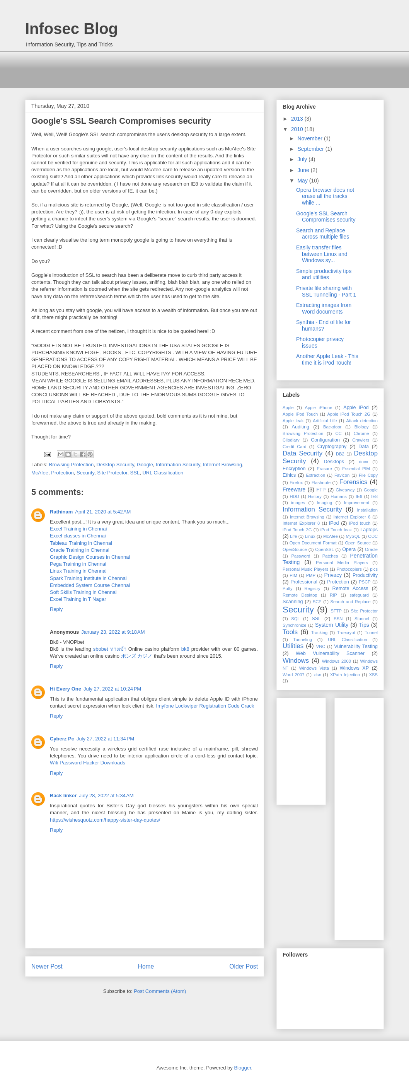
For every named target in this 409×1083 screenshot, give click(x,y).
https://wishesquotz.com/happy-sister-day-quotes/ (105, 820)
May (303, 180)
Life (293, 536)
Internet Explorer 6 (351, 517)
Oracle (371, 549)
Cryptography (332, 446)
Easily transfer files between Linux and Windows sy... (322, 254)
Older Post (243, 966)
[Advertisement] (166, 68)
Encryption (294, 468)
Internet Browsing (222, 464)
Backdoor (332, 427)
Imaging (324, 502)
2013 (298, 119)
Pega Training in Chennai (78, 564)
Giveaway (345, 490)
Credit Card (294, 446)
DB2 (340, 454)
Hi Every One (65, 689)
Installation (367, 510)
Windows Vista (314, 668)
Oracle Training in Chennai (79, 550)
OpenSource (295, 549)
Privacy (333, 575)
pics (374, 569)
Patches (330, 556)
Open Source (358, 543)
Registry (312, 588)
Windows (296, 660)
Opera (349, 549)
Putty (288, 588)
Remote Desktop (300, 595)
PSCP (364, 582)
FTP (321, 490)
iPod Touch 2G (297, 529)
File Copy (368, 475)
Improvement (356, 502)
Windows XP (354, 668)
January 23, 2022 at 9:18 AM (113, 632)
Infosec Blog (71, 28)
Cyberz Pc (62, 739)
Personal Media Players (342, 562)
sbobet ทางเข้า (109, 649)
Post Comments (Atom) (160, 991)
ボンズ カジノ (137, 656)
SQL (295, 618)
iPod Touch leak (336, 529)
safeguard (359, 595)
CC (338, 433)
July (302, 159)
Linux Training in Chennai (78, 571)
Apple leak (293, 420)
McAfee (39, 473)
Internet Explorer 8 (301, 523)
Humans (339, 496)
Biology (361, 427)
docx (363, 461)
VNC (320, 646)
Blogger (242, 1068)
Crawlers (360, 440)
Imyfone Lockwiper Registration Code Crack (205, 706)
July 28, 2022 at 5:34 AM (106, 795)
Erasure (324, 468)
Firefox (296, 482)
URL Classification (162, 473)
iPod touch (359, 523)
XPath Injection (345, 674)
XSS (373, 674)
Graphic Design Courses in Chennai (90, 557)
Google (145, 464)
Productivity (365, 575)
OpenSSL (324, 549)
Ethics (289, 475)
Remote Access (350, 588)
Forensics (353, 482)
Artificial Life (325, 420)
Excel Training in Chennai (78, 529)
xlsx (317, 674)
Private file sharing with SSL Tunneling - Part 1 (326, 291)
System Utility (331, 625)
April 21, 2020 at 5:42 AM (103, 512)
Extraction (315, 475)
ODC (373, 536)
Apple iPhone (318, 407)
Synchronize (295, 625)
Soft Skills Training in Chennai (83, 592)
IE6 (359, 496)
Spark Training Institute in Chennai (88, 578)
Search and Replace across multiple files (322, 233)
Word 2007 (293, 674)
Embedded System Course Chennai (90, 585)
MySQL (353, 536)
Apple (288, 407)
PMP (310, 575)
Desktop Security (115, 464)
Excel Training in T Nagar (78, 599)
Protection (62, 473)
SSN (338, 618)
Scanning (293, 601)
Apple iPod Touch (300, 414)
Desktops (334, 461)
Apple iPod (355, 407)
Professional (303, 582)
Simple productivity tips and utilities (323, 274)
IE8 (374, 496)
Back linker (63, 795)
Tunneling (302, 639)
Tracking (319, 632)
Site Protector (112, 473)
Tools (290, 632)
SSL (135, 473)
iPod (334, 523)
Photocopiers (349, 569)
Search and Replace (351, 601)
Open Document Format (313, 543)
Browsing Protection (71, 464)
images (298, 502)
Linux (310, 536)
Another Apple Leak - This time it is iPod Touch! (327, 359)
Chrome (361, 433)
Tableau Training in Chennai (81, 543)
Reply (56, 609)
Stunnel (361, 618)
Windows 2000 (336, 661)
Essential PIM (356, 468)
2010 (298, 129)
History (315, 496)
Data (363, 446)
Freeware (294, 489)
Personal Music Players (305, 569)
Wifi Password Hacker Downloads (87, 763)
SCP (317, 601)
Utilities (293, 646)
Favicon (341, 475)
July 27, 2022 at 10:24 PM (112, 689)
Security (85, 473)
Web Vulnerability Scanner (330, 653)
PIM (293, 575)
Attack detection (362, 420)
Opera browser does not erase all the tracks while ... (325, 196)
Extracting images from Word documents (323, 308)
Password (300, 556)
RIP (333, 595)
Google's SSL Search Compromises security (325, 216)
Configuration (325, 440)
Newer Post (47, 966)
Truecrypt (346, 632)
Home (146, 966)
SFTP (336, 611)
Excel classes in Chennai (78, 536)
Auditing (301, 427)
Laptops (369, 529)
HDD (294, 496)
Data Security (302, 453)
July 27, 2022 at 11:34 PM (105, 739)
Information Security (178, 464)
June (303, 170)
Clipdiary (291, 440)
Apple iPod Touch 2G (348, 414)
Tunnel (371, 632)
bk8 (185, 649)
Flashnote (321, 482)
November (310, 138)
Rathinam (61, 512)
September (311, 149)
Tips (364, 625)
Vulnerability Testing (356, 646)
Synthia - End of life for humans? (323, 325)
